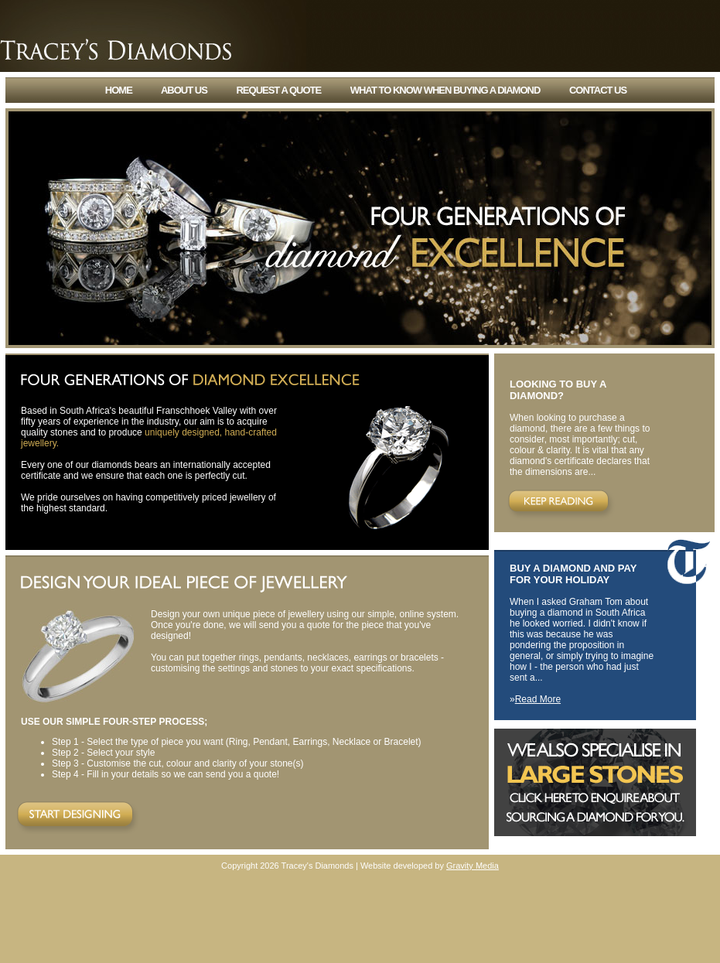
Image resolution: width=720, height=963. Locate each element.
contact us (597, 90)
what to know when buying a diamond (445, 90)
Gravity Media (472, 865)
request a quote (278, 90)
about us (184, 90)
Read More (538, 699)
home (118, 90)
